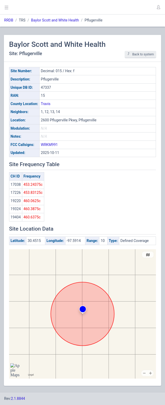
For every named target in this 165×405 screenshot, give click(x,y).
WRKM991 (49, 145)
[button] (158, 7)
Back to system (140, 54)
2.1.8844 (18, 398)
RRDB (8, 20)
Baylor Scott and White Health (55, 20)
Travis (45, 104)
